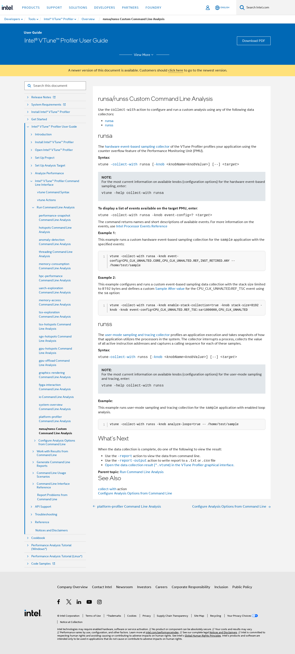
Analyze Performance (49, 173)
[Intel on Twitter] (69, 602)
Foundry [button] (154, 8)
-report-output (132, 460)
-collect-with (122, 164)
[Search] (242, 7)
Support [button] (54, 8)
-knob (159, 164)
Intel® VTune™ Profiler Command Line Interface (57, 183)
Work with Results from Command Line (52, 453)
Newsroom (124, 587)
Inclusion (221, 587)
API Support (43, 506)
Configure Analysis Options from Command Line (56, 442)
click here (175, 70)
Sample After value (170, 289)
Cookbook (38, 538)
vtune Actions (46, 200)
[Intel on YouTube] (89, 602)
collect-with (107, 489)
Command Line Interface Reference (53, 485)
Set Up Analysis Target (50, 165)
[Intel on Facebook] (59, 602)
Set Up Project (44, 158)
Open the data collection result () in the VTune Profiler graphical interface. (169, 465)
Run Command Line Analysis (56, 207)
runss (109, 125)
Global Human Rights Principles (203, 635)
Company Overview (72, 587)
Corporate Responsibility (191, 587)
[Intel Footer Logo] (33, 613)
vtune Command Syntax (53, 192)
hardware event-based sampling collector (137, 146)
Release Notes (43, 97)
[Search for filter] (55, 85)
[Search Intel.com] (270, 8)
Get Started (39, 119)
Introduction (43, 134)
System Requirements (49, 104)
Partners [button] (130, 8)
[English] (222, 7)
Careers (161, 587)
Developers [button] (104, 8)
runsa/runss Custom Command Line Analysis (55, 431)
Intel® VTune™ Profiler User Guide (54, 126)
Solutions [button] (78, 8)
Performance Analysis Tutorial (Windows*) (51, 547)
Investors (144, 587)
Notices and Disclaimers (51, 530)
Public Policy (242, 587)
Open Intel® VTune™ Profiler (54, 150)
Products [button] (31, 8)
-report (125, 456)
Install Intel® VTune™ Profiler (50, 112)
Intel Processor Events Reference (141, 226)
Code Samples (43, 563)
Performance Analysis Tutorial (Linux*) (56, 556)
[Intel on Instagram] (99, 602)
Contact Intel (102, 587)
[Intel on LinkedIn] (79, 602)
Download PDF (253, 41)
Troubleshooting (46, 514)
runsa (109, 121)
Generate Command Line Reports (53, 464)
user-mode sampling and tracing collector (137, 335)
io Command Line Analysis (56, 397)
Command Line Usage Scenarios (51, 474)
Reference (42, 522)
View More (144, 55)
